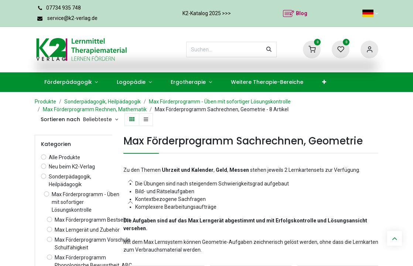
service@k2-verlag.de (72, 18)
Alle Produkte (64, 157)
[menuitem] (71, 82)
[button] (101, 119)
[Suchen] (269, 49)
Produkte (45, 102)
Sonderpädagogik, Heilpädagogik (102, 102)
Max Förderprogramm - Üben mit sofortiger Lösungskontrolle (220, 102)
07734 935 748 (63, 8)
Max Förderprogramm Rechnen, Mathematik (95, 109)
